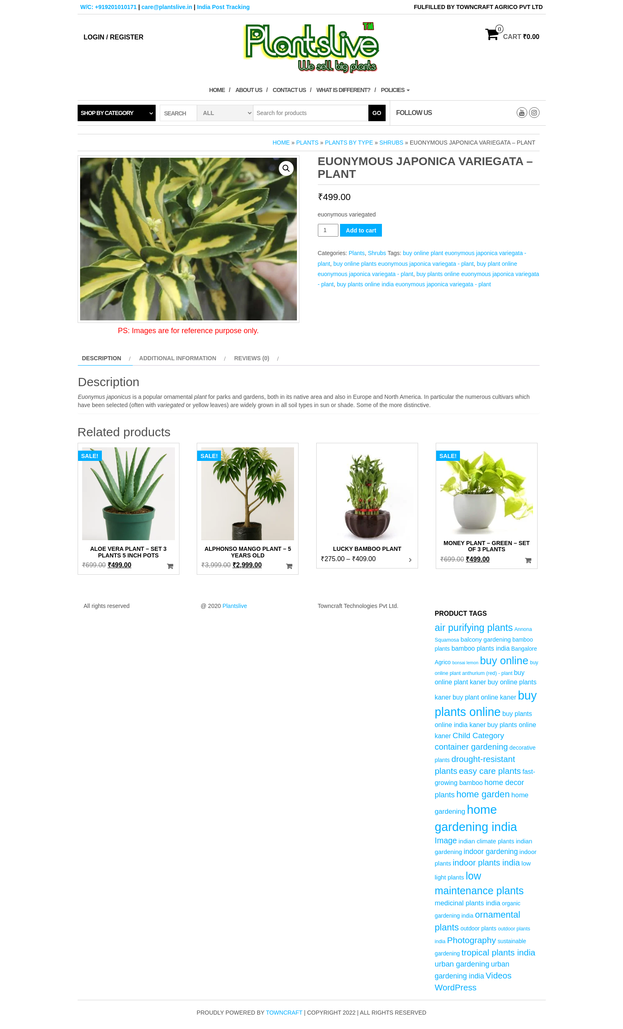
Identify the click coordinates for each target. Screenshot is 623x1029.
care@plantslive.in (167, 7)
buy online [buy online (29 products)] (504, 660)
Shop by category (107, 113)
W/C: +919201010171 (108, 7)
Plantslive (235, 606)
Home (217, 90)
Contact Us (289, 90)
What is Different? (343, 90)
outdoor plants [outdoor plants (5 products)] (478, 928)
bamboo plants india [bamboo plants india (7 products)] (480, 648)
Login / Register (114, 37)
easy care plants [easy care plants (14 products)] (490, 771)
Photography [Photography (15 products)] (471, 940)
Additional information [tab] (177, 358)
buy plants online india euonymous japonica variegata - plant (414, 284)
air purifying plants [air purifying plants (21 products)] (474, 627)
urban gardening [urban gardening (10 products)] (462, 964)
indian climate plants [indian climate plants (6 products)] (487, 841)
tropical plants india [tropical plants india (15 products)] (499, 952)
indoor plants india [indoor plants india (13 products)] (486, 862)
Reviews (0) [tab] (251, 358)
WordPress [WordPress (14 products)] (456, 987)
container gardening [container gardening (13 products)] (471, 746)
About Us (248, 90)
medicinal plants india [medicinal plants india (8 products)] (468, 903)
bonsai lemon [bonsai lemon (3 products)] (465, 662)
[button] (286, 168)
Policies (395, 90)
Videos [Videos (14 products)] (499, 975)
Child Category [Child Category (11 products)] (478, 735)
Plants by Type (349, 142)
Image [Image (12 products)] (446, 840)
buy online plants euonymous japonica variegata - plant (403, 263)
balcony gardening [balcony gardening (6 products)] (486, 639)
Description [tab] (102, 358)
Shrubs (391, 142)
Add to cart (361, 230)
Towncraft (284, 1012)
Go (377, 113)
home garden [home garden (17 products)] (483, 794)
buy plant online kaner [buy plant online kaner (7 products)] (484, 697)
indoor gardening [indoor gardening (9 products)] (491, 851)
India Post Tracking (223, 7)
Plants (307, 142)
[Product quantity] (328, 230)
